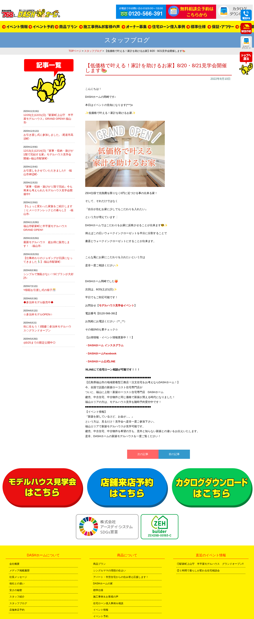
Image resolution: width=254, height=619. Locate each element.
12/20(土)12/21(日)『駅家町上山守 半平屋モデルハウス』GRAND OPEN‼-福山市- (48, 118)
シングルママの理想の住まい (109, 570)
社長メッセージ (18, 577)
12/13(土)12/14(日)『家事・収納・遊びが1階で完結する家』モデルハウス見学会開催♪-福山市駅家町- (48, 154)
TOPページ (75, 50)
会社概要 (14, 563)
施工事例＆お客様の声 (105, 596)
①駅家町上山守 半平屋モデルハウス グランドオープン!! (210, 563)
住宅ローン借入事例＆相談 (108, 603)
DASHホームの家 (103, 583)
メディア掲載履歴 (19, 570)
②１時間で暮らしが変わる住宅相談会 (198, 570)
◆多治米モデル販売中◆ (38, 302)
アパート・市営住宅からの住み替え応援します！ (120, 577)
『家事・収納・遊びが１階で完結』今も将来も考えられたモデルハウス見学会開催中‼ (47, 190)
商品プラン (99, 563)
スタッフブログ (93, 50)
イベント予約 (100, 616)
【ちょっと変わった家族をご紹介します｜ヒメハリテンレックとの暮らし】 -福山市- (48, 210)
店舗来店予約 (16, 609)
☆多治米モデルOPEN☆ (38, 314)
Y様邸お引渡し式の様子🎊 (39, 290)
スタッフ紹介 (16, 596)
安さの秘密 (15, 590)
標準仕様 (98, 590)
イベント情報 (100, 609)
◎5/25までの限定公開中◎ (39, 342)
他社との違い (16, 583)
